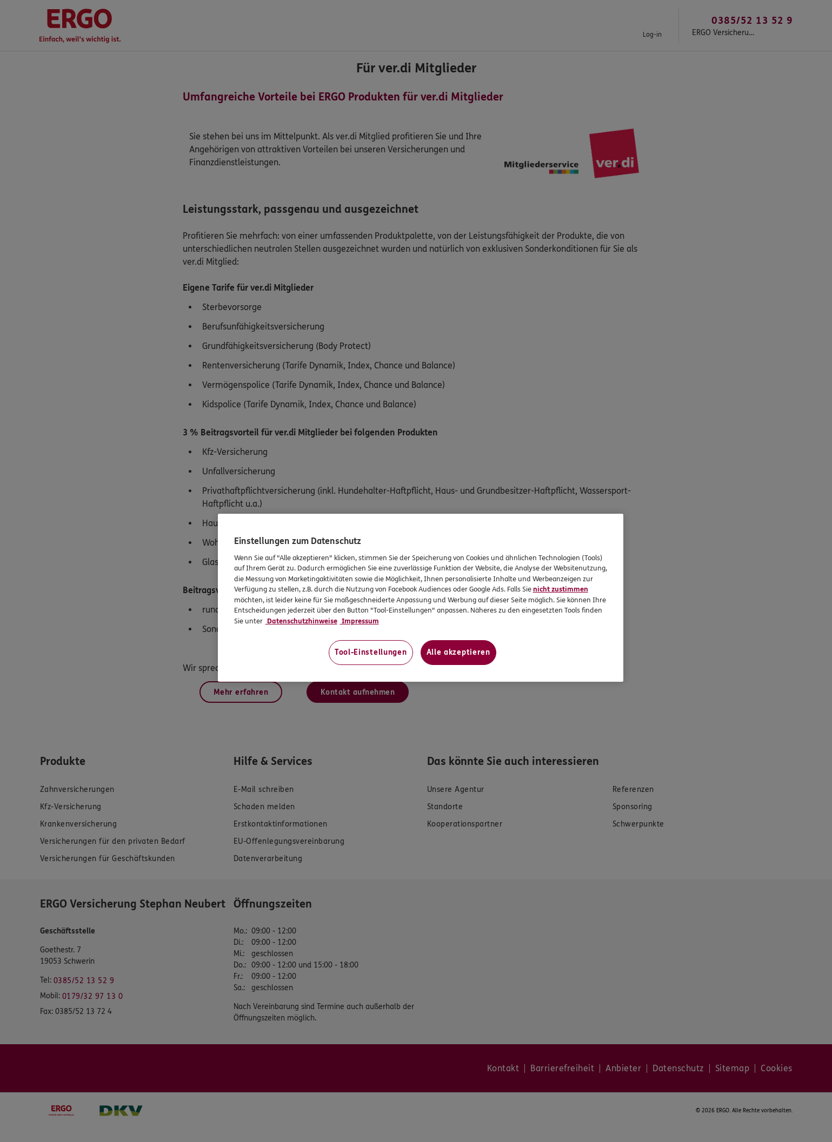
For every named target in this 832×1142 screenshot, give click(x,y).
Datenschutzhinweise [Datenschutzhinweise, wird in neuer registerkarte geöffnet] (301, 621)
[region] (420, 598)
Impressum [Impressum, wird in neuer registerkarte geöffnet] (359, 621)
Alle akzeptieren (458, 652)
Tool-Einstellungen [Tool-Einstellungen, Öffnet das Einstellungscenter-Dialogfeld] (371, 652)
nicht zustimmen (560, 589)
